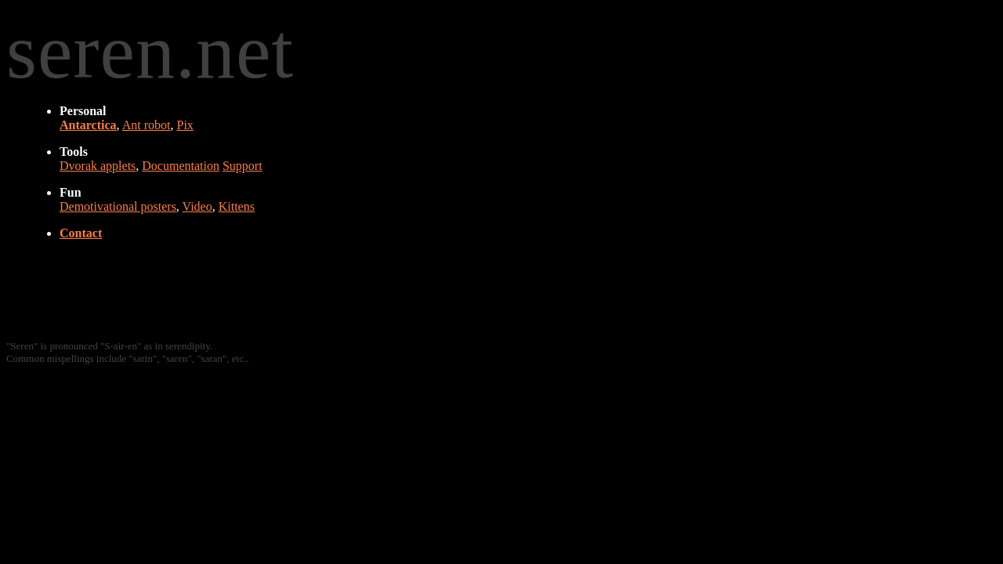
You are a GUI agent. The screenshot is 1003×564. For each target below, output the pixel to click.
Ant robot (146, 125)
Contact (81, 233)
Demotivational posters (118, 206)
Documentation (180, 165)
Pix (184, 125)
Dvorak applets (98, 165)
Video (197, 206)
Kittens (237, 206)
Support (243, 165)
